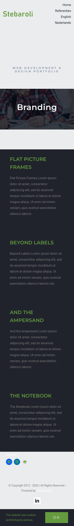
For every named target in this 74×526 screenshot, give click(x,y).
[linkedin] (37, 500)
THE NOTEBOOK (31, 396)
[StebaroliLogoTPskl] (18, 12)
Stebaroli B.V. (44, 490)
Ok (56, 517)
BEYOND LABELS (32, 243)
